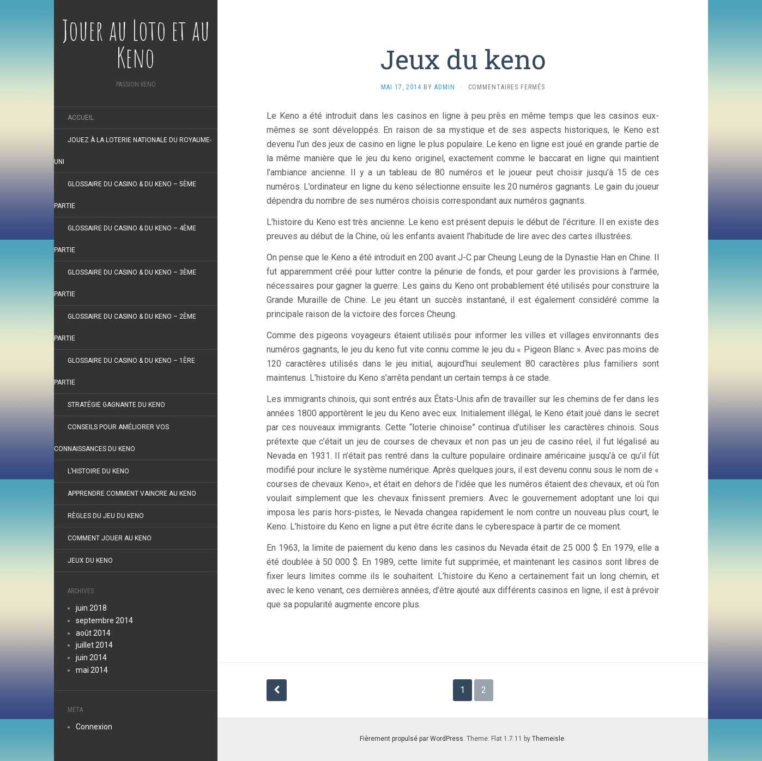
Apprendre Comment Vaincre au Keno (132, 493)
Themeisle (548, 738)
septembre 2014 (104, 620)
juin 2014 (91, 657)
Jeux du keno (90, 560)
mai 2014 (92, 670)
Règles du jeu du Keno (106, 516)
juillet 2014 (94, 645)
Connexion (94, 726)
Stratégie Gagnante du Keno (116, 405)
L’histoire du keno (98, 471)
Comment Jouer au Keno (110, 538)
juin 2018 (91, 608)
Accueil (81, 117)
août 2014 (93, 633)
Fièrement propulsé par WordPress (411, 738)
